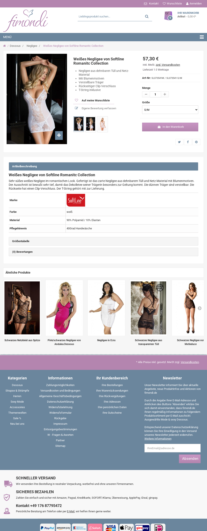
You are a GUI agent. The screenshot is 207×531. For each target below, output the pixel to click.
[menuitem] (17, 386)
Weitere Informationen (157, 438)
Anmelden (196, 3)
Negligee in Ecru (106, 340)
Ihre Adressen (112, 401)
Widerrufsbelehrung (60, 407)
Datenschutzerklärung (60, 401)
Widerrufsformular (60, 412)
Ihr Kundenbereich (112, 378)
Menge (146, 87)
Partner (60, 440)
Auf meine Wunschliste (95, 100)
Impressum (60, 423)
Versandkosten (190, 362)
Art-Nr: (146, 78)
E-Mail (70, 511)
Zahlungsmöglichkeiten (60, 385)
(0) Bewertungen (22, 251)
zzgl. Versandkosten (168, 64)
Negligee (32, 45)
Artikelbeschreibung (24, 166)
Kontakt (153, 3)
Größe (146, 102)
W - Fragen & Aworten (60, 434)
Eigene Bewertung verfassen (98, 108)
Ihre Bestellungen (112, 385)
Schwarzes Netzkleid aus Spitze (22, 340)
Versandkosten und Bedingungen (60, 390)
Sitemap (60, 445)
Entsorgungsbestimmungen (60, 429)
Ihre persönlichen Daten (112, 407)
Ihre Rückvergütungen (112, 396)
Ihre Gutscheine (112, 412)
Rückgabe (60, 418)
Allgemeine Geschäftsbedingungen (60, 396)
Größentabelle (20, 241)
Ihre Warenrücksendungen (112, 390)
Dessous (15, 45)
